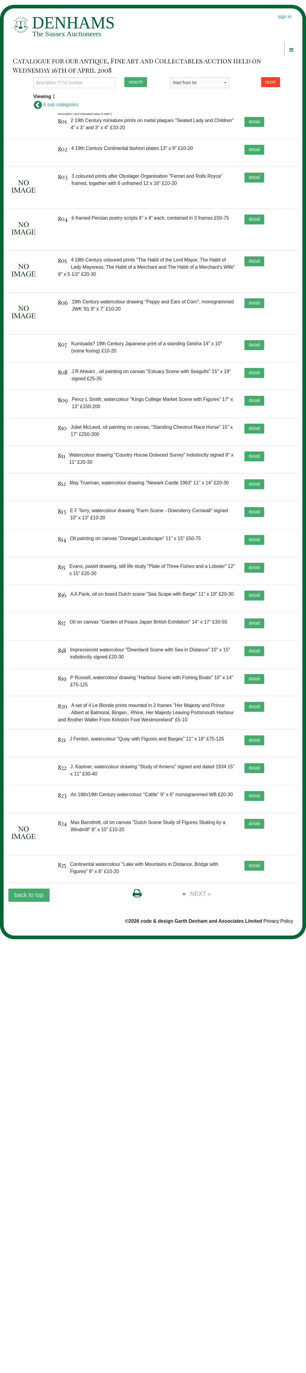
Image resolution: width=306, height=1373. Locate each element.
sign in (285, 16)
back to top (29, 1328)
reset (270, 81)
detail (254, 121)
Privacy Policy (278, 1354)
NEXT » (200, 1327)
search (135, 81)
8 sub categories (55, 104)
